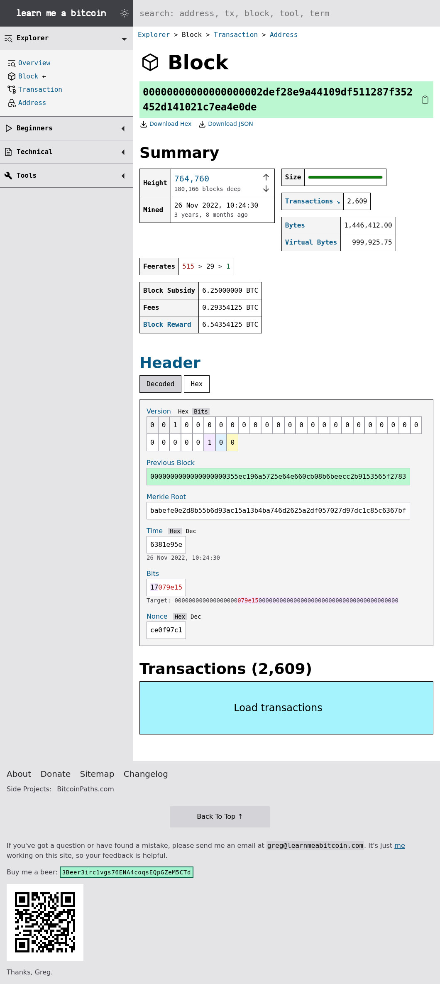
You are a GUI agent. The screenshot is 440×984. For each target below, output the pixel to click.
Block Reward (167, 324)
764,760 (191, 179)
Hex (197, 384)
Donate (56, 774)
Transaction (236, 35)
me (399, 845)
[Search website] (286, 13)
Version (159, 411)
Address (284, 35)
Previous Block (171, 463)
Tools (27, 175)
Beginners (35, 128)
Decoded (160, 384)
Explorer (154, 35)
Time (155, 531)
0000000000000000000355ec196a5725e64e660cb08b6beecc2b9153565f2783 (278, 476)
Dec (191, 531)
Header (169, 362)
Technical (35, 152)
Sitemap (97, 774)
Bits (201, 411)
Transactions (309, 201)
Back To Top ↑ (220, 816)
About (19, 774)
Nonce (157, 616)
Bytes (295, 225)
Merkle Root (166, 497)
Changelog (146, 774)
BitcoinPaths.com (85, 789)
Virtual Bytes (311, 242)
